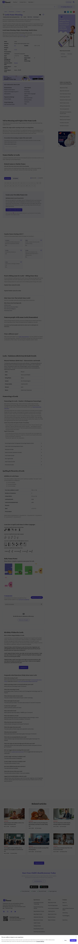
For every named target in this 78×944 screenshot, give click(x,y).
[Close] (76, 937)
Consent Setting (40, 941)
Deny (65, 940)
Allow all (73, 940)
